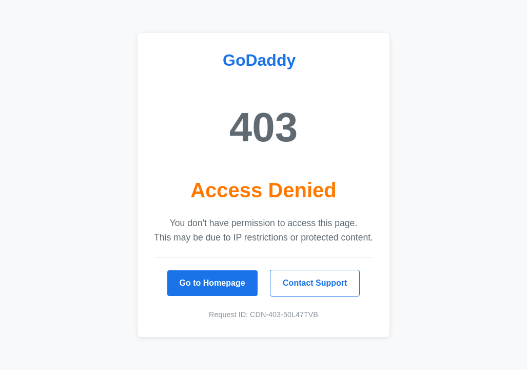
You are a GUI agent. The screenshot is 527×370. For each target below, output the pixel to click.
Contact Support (315, 283)
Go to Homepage (212, 283)
